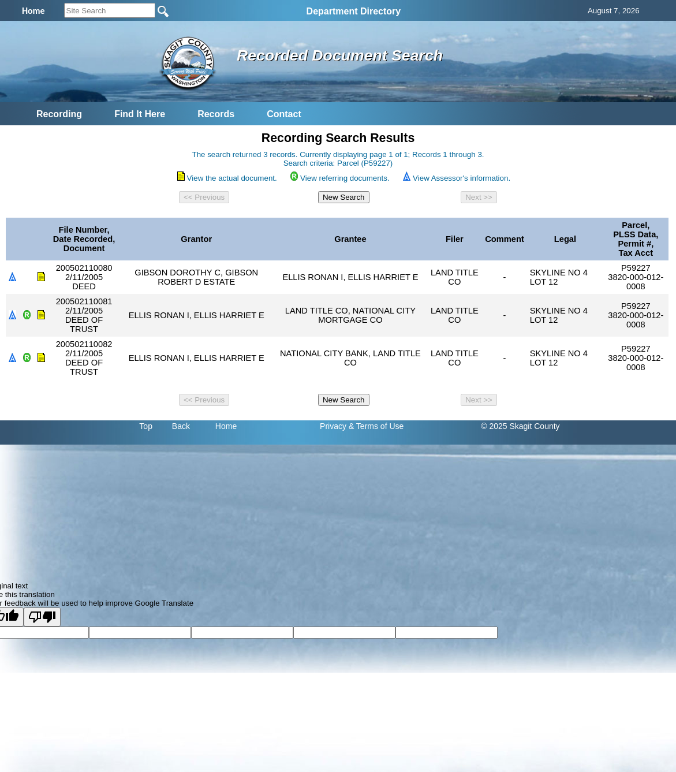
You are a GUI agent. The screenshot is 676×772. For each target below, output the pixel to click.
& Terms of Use (376, 426)
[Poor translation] (42, 616)
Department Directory (354, 11)
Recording (59, 114)
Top (145, 426)
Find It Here (139, 114)
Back (181, 426)
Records (215, 114)
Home (226, 426)
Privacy (333, 426)
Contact (284, 114)
